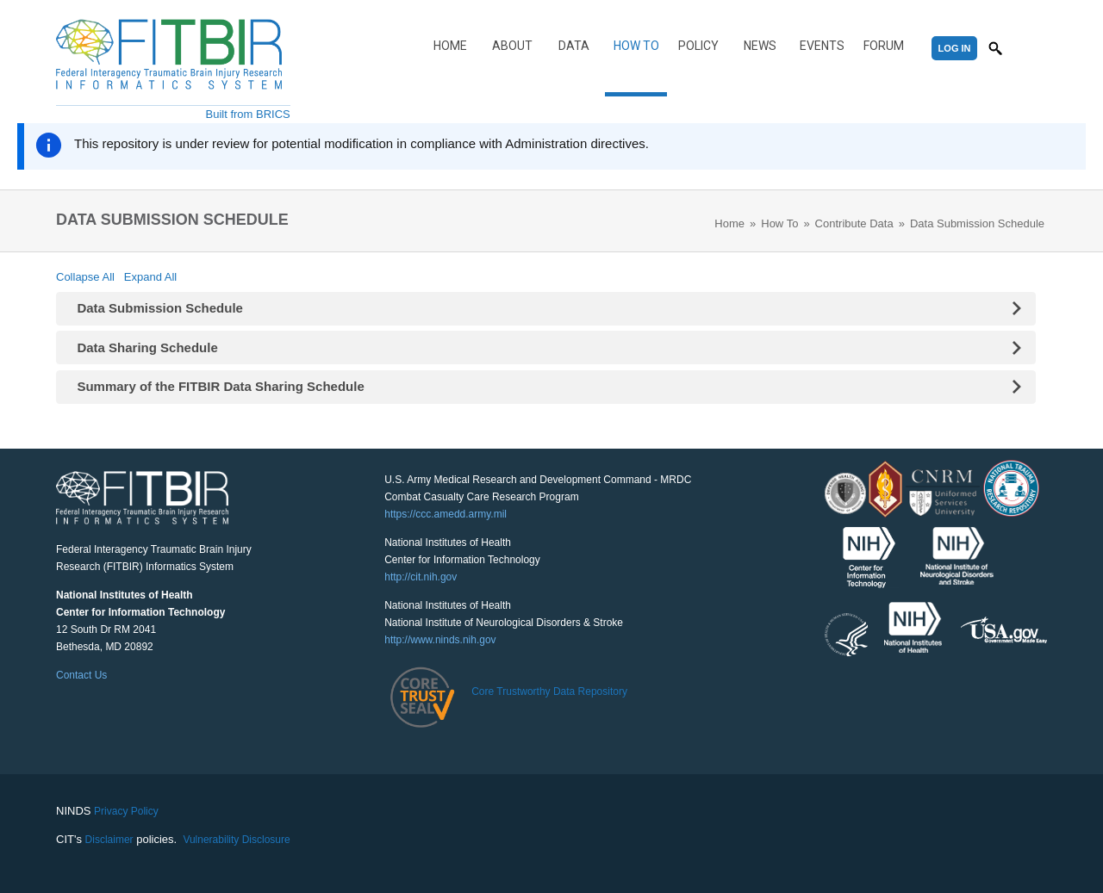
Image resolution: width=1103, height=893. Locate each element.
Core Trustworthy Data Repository (549, 691)
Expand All (150, 276)
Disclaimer (109, 840)
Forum (883, 46)
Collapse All (85, 276)
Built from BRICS (248, 114)
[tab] (546, 309)
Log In (954, 48)
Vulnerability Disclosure (236, 840)
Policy (698, 46)
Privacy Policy (126, 811)
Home (450, 46)
